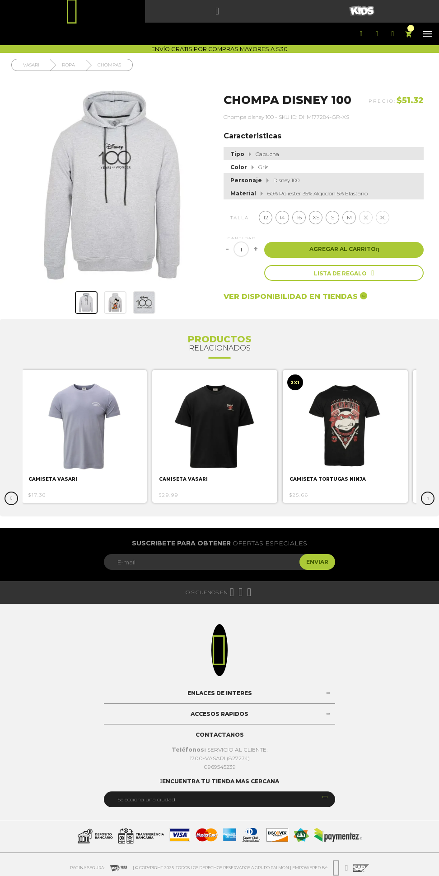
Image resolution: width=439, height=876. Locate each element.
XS (316, 217)
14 (282, 217)
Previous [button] (11, 498)
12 (265, 217)
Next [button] (427, 498)
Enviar (317, 562)
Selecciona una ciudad (146, 799)
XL (382, 217)
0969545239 (220, 766)
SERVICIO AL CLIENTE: (220, 749)
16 (299, 217)
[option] (88, 436)
